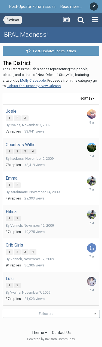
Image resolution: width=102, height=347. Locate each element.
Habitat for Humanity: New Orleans (34, 86)
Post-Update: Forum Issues (54, 51)
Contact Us (61, 332)
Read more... (71, 6)
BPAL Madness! (26, 34)
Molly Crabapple (33, 80)
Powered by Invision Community (51, 339)
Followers (46, 314)
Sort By (87, 98)
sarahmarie (19, 192)
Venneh (16, 225)
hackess (17, 158)
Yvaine (15, 125)
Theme (39, 332)
